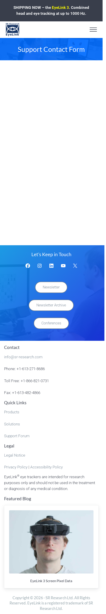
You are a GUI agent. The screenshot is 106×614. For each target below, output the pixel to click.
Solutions (12, 424)
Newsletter (51, 287)
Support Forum (17, 436)
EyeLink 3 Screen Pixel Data (51, 581)
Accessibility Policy (46, 467)
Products (11, 412)
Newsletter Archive (51, 305)
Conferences (51, 323)
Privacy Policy (16, 467)
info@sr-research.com (23, 357)
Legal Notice (14, 455)
